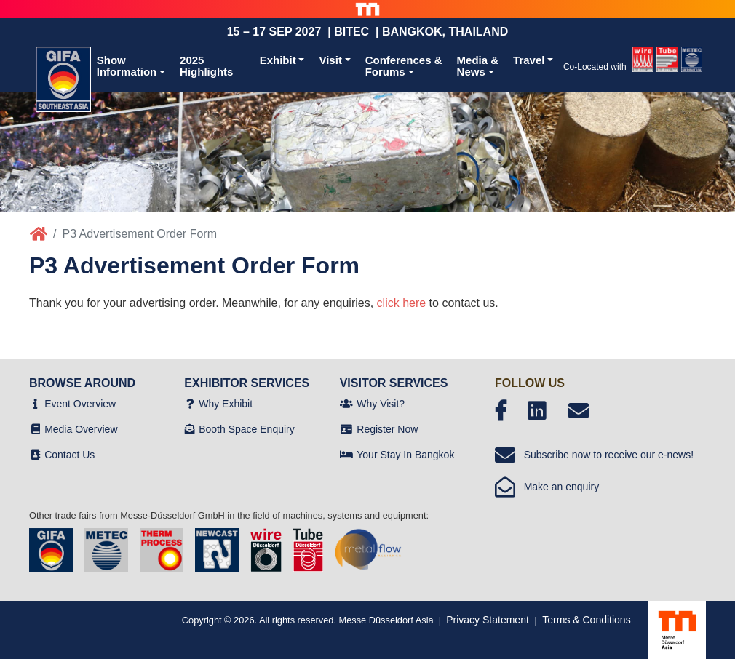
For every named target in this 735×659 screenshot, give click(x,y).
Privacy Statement (487, 620)
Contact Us (69, 454)
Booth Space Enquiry (247, 429)
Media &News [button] (478, 66)
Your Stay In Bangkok (405, 454)
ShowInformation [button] (127, 66)
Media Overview (80, 429)
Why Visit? (381, 404)
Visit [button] (330, 60)
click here (401, 303)
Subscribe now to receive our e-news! (594, 454)
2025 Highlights (206, 66)
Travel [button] (528, 60)
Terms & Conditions (586, 620)
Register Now (387, 429)
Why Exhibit (226, 404)
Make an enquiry (547, 486)
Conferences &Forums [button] (403, 66)
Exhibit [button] (278, 60)
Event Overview (80, 404)
